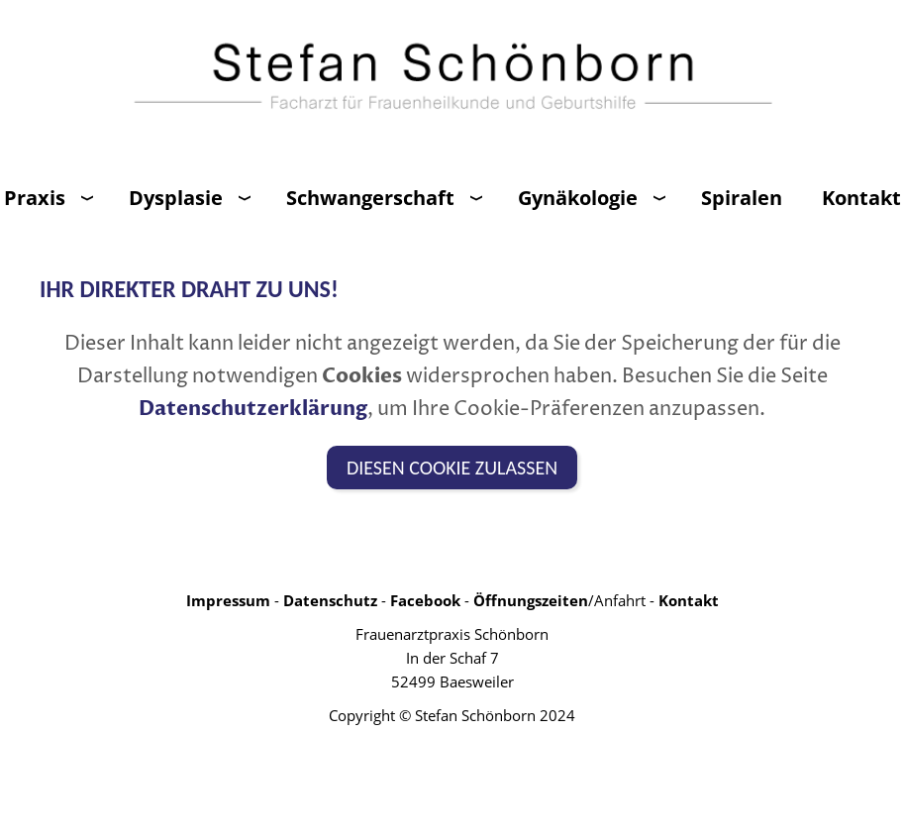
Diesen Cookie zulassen (452, 467)
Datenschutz (330, 600)
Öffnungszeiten (530, 600)
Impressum (228, 600)
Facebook (425, 600)
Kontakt (688, 600)
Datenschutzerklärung (253, 408)
